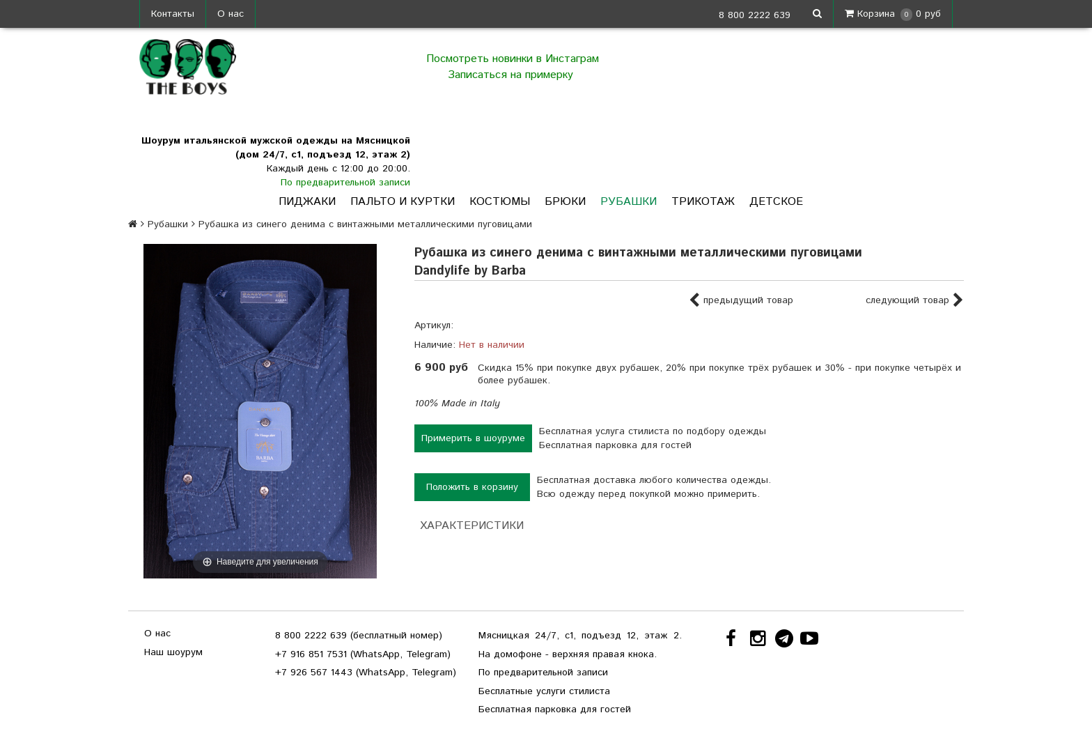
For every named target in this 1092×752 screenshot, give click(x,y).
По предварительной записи (345, 183)
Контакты (172, 14)
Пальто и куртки (402, 202)
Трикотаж (703, 202)
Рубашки (628, 202)
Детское (776, 202)
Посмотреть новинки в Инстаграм (512, 59)
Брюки (565, 202)
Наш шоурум (173, 652)
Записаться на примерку (512, 75)
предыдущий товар (741, 301)
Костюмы (499, 202)
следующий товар (915, 301)
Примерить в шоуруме (473, 438)
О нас (230, 14)
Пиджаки (307, 202)
